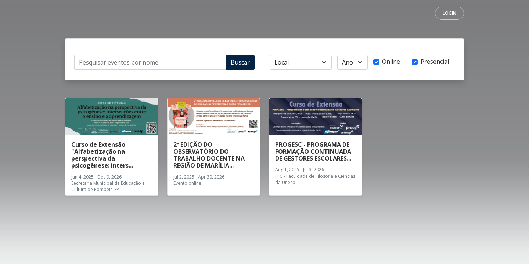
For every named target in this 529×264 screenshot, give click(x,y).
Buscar (240, 62)
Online (391, 62)
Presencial (435, 62)
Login (449, 13)
